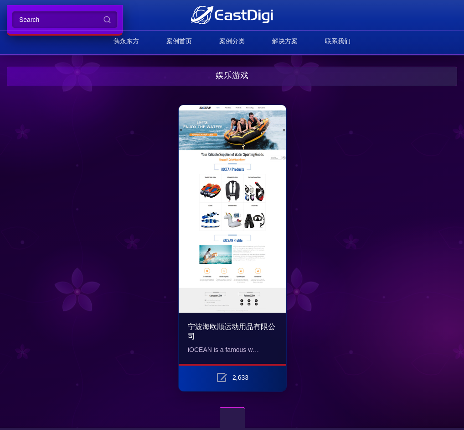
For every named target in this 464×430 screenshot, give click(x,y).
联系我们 (338, 41)
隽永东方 (126, 41)
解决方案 (285, 41)
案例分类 (232, 41)
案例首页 (179, 41)
